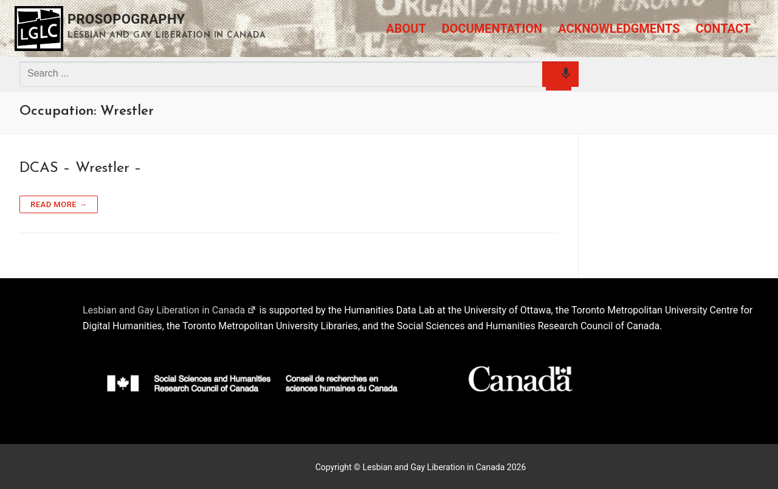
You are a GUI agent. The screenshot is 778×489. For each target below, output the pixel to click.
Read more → (58, 204)
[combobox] (293, 73)
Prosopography (126, 19)
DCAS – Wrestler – (80, 168)
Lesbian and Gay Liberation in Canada (169, 310)
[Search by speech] (558, 78)
